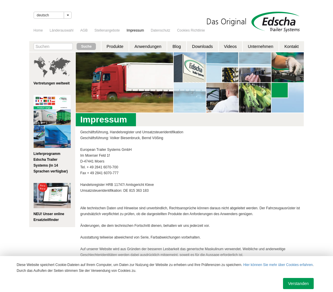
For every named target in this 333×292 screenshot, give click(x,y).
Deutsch (43, 15)
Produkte (115, 46)
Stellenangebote (107, 30)
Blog (176, 46)
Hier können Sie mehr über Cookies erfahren (278, 265)
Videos (230, 46)
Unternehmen (260, 46)
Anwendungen (147, 46)
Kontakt (291, 46)
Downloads (202, 46)
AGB (83, 30)
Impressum (135, 30)
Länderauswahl (61, 30)
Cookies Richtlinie (191, 30)
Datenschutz (160, 30)
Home (38, 30)
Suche (86, 46)
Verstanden (298, 283)
